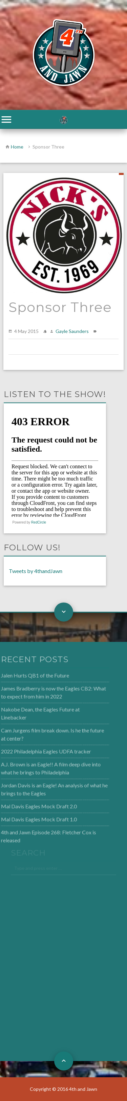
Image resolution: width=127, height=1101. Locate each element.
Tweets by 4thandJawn (35, 571)
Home (17, 147)
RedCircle (38, 522)
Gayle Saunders (72, 331)
